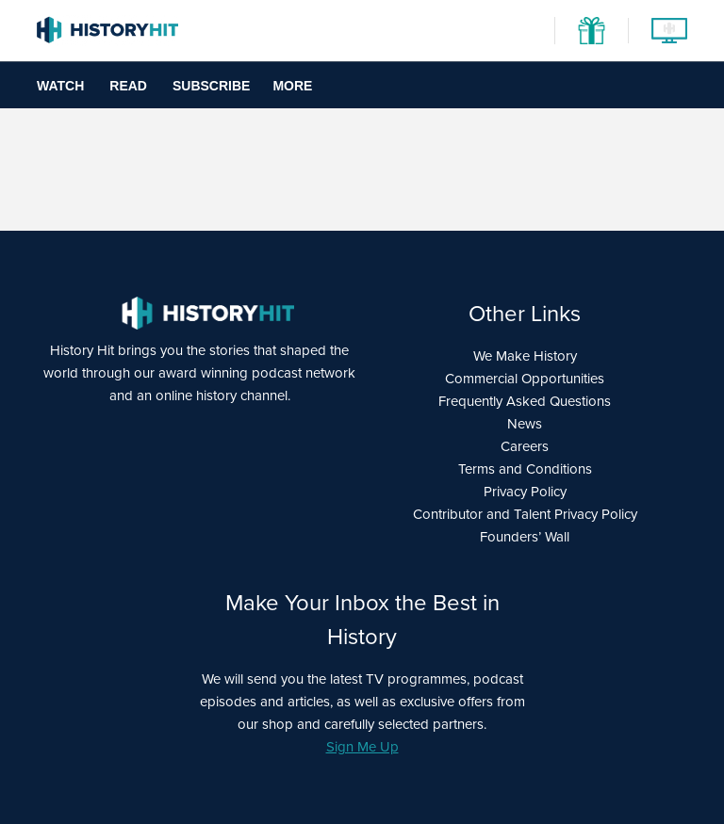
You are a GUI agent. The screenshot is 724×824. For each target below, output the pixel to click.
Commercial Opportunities (524, 378)
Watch (60, 85)
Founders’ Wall (524, 536)
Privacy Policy (525, 491)
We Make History (525, 356)
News (524, 423)
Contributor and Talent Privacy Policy (525, 514)
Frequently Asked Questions (524, 401)
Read (128, 85)
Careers (525, 446)
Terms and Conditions (525, 469)
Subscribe (211, 85)
